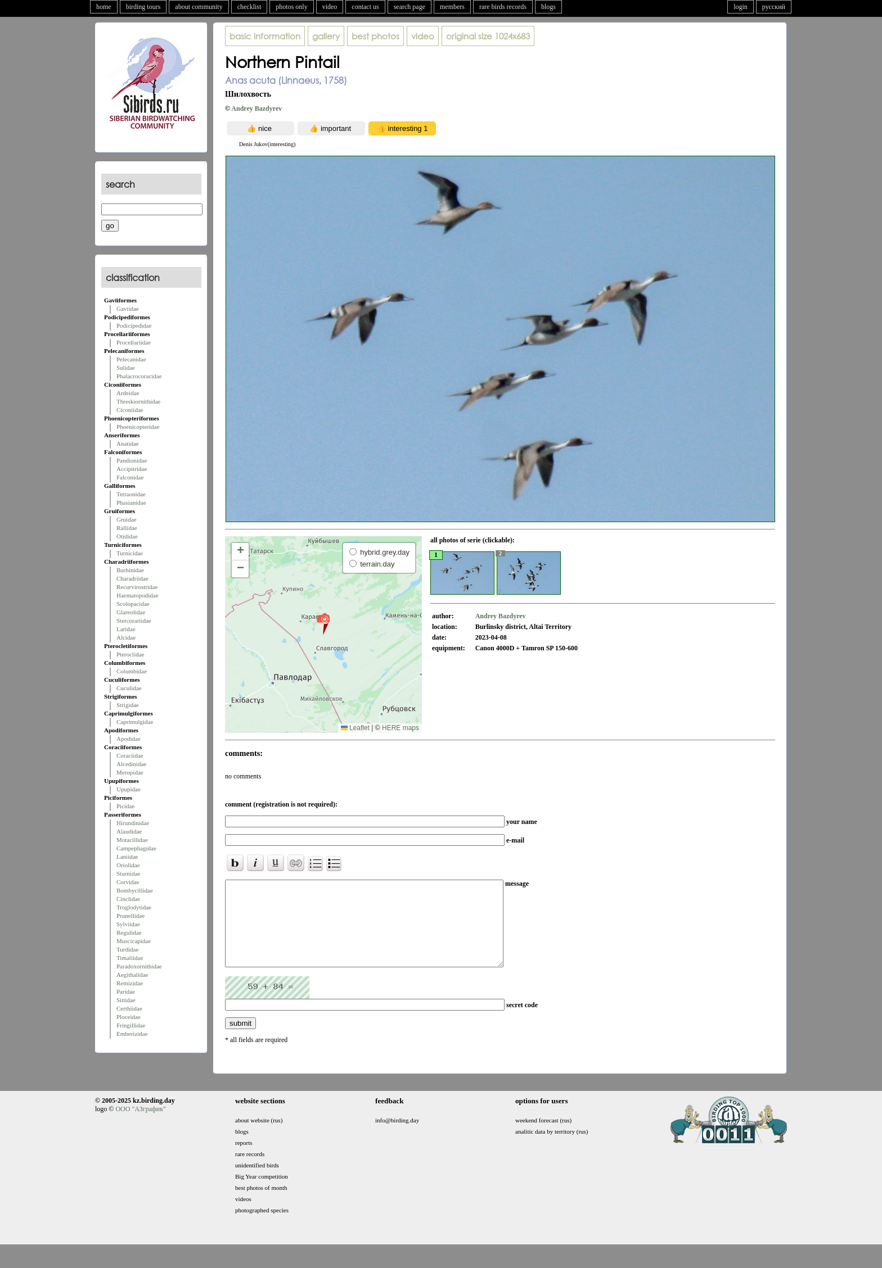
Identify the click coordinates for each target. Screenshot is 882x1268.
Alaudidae (129, 831)
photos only (291, 7)
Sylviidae (128, 924)
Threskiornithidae (138, 401)
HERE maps (400, 728)
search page (409, 7)
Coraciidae (129, 755)
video (330, 7)
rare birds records (502, 7)
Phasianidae (131, 502)
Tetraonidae (131, 494)
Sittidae (126, 1000)
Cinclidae (128, 898)
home (103, 7)
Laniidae (127, 856)
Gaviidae (127, 308)
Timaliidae (129, 957)
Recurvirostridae (137, 586)
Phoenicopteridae (137, 426)
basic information (265, 36)
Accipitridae (131, 468)
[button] (323, 623)
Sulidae (125, 367)
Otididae (127, 536)
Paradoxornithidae (139, 966)
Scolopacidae (133, 603)
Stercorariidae (133, 620)
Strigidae (127, 704)
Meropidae (129, 772)
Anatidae (127, 443)
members (452, 7)
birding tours (143, 7)
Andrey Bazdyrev (256, 108)
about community (198, 7)
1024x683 (488, 36)
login (741, 7)
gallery (326, 36)
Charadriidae (132, 578)
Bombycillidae (134, 890)
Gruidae (126, 519)
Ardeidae (127, 393)
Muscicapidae (133, 941)
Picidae (125, 806)
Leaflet (355, 728)
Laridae (126, 629)
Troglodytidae (133, 907)
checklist (249, 7)
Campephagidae (136, 848)
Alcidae (126, 637)
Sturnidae (128, 873)
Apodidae (128, 738)
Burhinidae (130, 570)
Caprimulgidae (134, 721)
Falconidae (129, 477)
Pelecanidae (131, 359)
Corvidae (127, 881)
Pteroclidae (130, 654)
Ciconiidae (129, 409)
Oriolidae (128, 865)
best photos (375, 36)
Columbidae (131, 671)
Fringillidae (130, 1025)
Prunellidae (130, 915)
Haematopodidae (137, 595)
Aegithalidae (132, 974)
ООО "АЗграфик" (140, 1126)
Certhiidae (129, 1008)
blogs (548, 7)
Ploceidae (128, 1016)
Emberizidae (132, 1033)
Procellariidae (133, 342)
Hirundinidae (132, 822)
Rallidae (126, 527)
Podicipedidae (133, 325)
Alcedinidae (131, 763)
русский (773, 7)
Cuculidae (129, 688)
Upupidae (128, 789)
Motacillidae (132, 839)
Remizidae (129, 983)
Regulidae (129, 932)
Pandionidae (131, 460)
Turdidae (127, 949)
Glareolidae (130, 612)
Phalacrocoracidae (139, 376)
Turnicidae (129, 553)
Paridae (125, 991)
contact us (365, 7)
